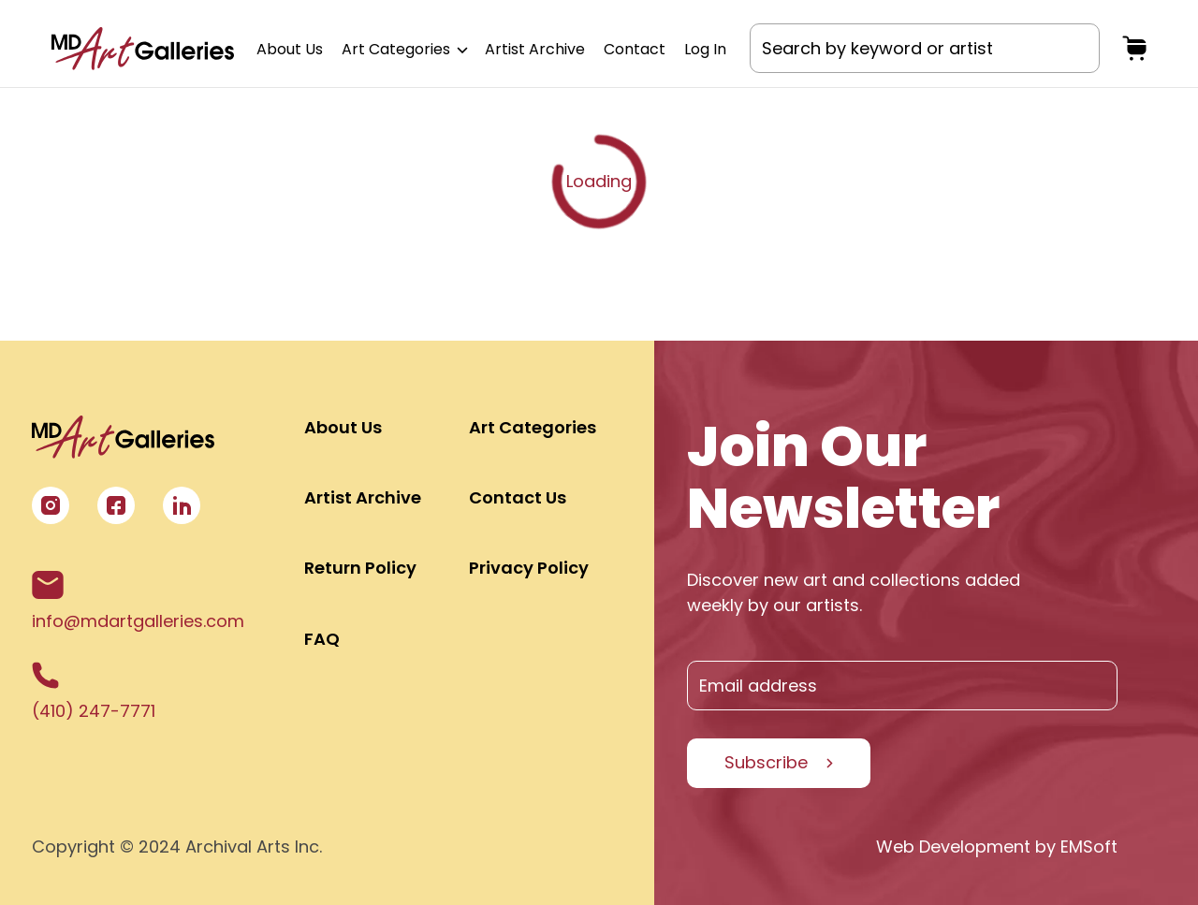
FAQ (322, 638)
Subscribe (766, 762)
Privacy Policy (529, 567)
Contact (634, 49)
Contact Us (517, 497)
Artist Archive (535, 49)
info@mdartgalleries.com (138, 602)
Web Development (953, 846)
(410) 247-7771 (93, 692)
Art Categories (404, 49)
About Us (289, 49)
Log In (705, 49)
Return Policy (360, 567)
